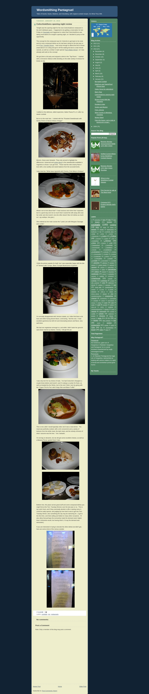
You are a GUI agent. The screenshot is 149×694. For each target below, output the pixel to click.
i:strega (106, 309)
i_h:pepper (113, 254)
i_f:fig (112, 238)
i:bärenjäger (111, 267)
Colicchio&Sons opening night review (54, 24)
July (96, 65)
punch (98, 323)
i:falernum (111, 283)
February (98, 76)
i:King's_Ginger (95, 294)
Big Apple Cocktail (101, 81)
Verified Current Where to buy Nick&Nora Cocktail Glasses (108, 156)
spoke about (58, 162)
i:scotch (105, 305)
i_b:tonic (111, 234)
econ (104, 227)
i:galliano (100, 285)
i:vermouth (102, 311)
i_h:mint (105, 254)
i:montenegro (103, 298)
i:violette (112, 311)
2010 (95, 49)
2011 (95, 46)
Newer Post (37, 686)
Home (60, 686)
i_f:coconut (98, 238)
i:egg (103, 283)
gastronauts (110, 229)
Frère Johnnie (99, 110)
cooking (113, 225)
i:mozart (95, 300)
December (98, 51)
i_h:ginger (106, 252)
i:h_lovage (110, 289)
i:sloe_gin (93, 307)
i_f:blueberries (94, 236)
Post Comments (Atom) (49, 691)
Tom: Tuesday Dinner (47, 45)
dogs (97, 227)
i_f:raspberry (108, 247)
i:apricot (111, 265)
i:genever (108, 285)
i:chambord (111, 276)
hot (100, 231)
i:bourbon (111, 271)
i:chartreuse (95, 278)
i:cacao (104, 274)
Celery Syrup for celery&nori (104, 89)
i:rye (112, 303)
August (97, 62)
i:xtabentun (111, 313)
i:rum (105, 303)
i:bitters (96, 272)
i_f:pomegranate (95, 247)
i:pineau (93, 302)
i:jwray (111, 291)
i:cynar (112, 280)
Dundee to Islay (100, 104)
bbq (109, 220)
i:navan (103, 300)
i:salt (98, 305)
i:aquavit (94, 267)
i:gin (114, 285)
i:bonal (104, 271)
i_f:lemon (107, 241)
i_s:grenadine (98, 258)
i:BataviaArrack (95, 269)
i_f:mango (103, 243)
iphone (111, 316)
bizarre (97, 222)
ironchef (93, 318)
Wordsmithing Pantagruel (55, 10)
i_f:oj (110, 243)
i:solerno (110, 307)
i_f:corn (106, 238)
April (97, 71)
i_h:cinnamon (95, 252)
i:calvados (111, 274)
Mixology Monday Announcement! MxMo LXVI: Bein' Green (108, 144)
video (101, 330)
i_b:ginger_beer (109, 231)
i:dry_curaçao (95, 283)
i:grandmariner (109, 287)
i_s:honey (110, 258)
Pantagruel (94, 340)
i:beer (103, 269)
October (98, 57)
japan (100, 318)
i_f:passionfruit (95, 245)
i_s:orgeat (113, 260)
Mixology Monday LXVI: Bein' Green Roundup (106, 168)
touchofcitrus (109, 327)
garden (102, 229)
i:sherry (112, 305)
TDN (93, 327)
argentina (97, 220)
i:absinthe (96, 263)
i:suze (112, 309)
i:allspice (104, 263)
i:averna (102, 267)
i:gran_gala (98, 287)
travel (93, 330)
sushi (112, 325)
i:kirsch (105, 294)
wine (107, 329)
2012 (95, 43)
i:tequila (93, 311)
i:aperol (93, 265)
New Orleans (106, 320)
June (97, 68)
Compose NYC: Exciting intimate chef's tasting (108, 204)
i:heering (93, 291)
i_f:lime (93, 243)
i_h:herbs (113, 252)
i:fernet (93, 285)
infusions (102, 316)
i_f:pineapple (109, 245)
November (98, 54)
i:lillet (111, 294)
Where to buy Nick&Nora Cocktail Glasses (107, 180)
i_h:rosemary (97, 256)
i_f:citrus (113, 236)
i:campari (93, 276)
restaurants (54, 614)
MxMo (95, 320)
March (97, 73)
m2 (115, 318)
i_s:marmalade (104, 260)
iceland (93, 316)
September (99, 60)
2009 (95, 126)
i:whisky (101, 314)
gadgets (93, 229)
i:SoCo (102, 307)
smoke (106, 325)
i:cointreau (103, 281)
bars (104, 220)
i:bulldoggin (95, 274)
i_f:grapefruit (94, 241)
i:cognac (94, 281)
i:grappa (93, 289)
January (98, 79)
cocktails (44, 614)
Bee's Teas (98, 92)
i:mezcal (94, 298)
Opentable (46, 32)
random (109, 323)
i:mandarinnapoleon (96, 296)
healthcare (94, 231)
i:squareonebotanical (96, 309)
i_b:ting (102, 234)
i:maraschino (109, 296)
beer (114, 220)
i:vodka (93, 313)
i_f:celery (104, 236)
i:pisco (99, 302)
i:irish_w (103, 291)
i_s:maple (94, 260)
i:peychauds (111, 300)
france (111, 227)
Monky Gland (99, 117)
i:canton (101, 276)
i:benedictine (112, 269)
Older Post (82, 686)
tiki (101, 327)
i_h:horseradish (97, 254)
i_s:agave (106, 256)
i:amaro (112, 263)
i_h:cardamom (107, 249)
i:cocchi (110, 278)
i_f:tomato (93, 249)
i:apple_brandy (102, 265)
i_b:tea (93, 234)
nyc (49, 614)
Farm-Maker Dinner (71, 50)
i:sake (93, 305)
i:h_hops (101, 289)
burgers (109, 222)
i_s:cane (114, 256)
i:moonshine (113, 298)
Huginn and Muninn (101, 107)
